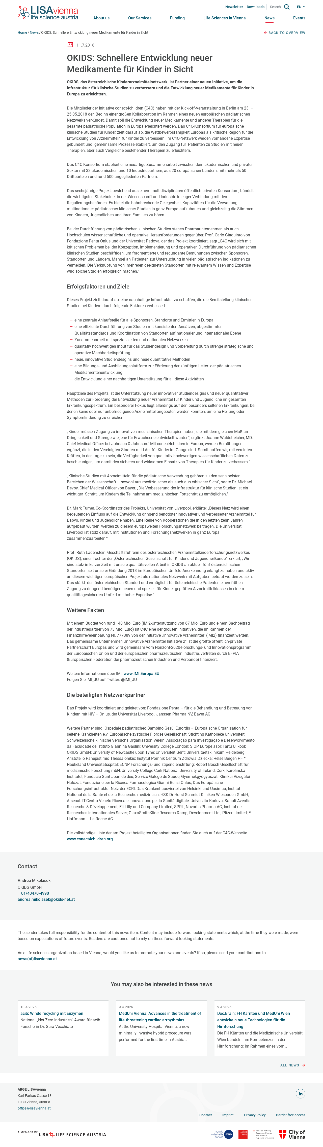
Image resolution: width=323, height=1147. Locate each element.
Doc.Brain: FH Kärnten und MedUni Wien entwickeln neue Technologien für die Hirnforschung (253, 1020)
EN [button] (299, 7)
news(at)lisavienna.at (37, 958)
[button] (139, 18)
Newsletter (234, 7)
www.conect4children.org (90, 839)
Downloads (255, 7)
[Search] (276, 7)
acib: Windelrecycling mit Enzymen (51, 1013)
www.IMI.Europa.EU (141, 673)
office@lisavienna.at (34, 1108)
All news (292, 1065)
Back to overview (284, 33)
